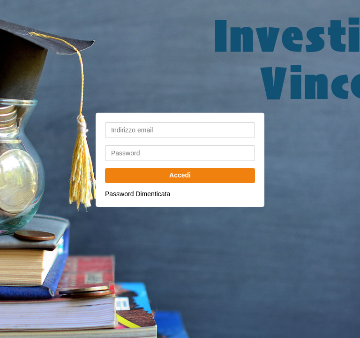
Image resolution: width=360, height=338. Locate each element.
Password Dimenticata (137, 194)
